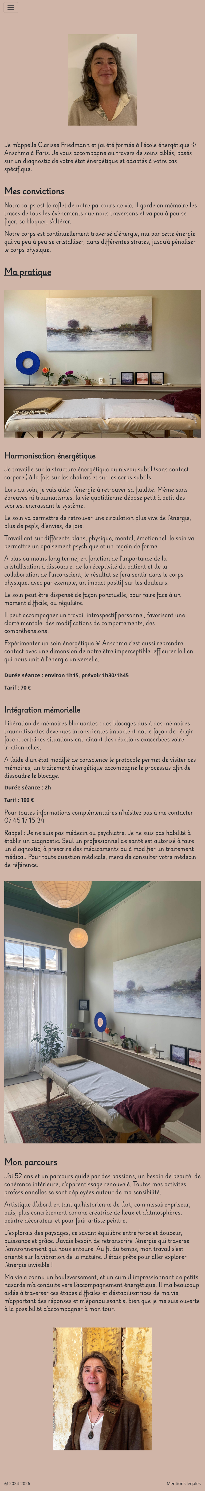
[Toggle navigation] (10, 7)
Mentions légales (184, 1483)
